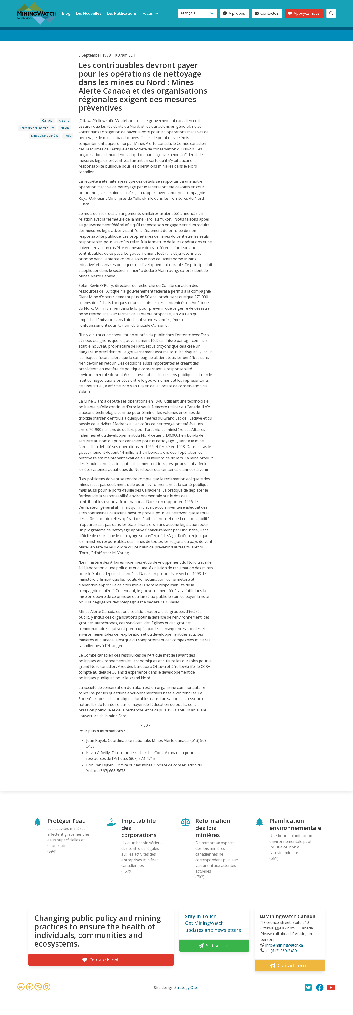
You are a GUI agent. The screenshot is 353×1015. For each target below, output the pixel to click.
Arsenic (64, 120)
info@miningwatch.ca (284, 945)
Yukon (64, 128)
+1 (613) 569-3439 (281, 950)
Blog (66, 13)
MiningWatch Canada (290, 916)
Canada (47, 120)
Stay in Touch (201, 916)
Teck (68, 136)
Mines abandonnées (44, 136)
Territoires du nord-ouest (37, 128)
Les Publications (122, 13)
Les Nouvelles (88, 13)
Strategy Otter (187, 987)
